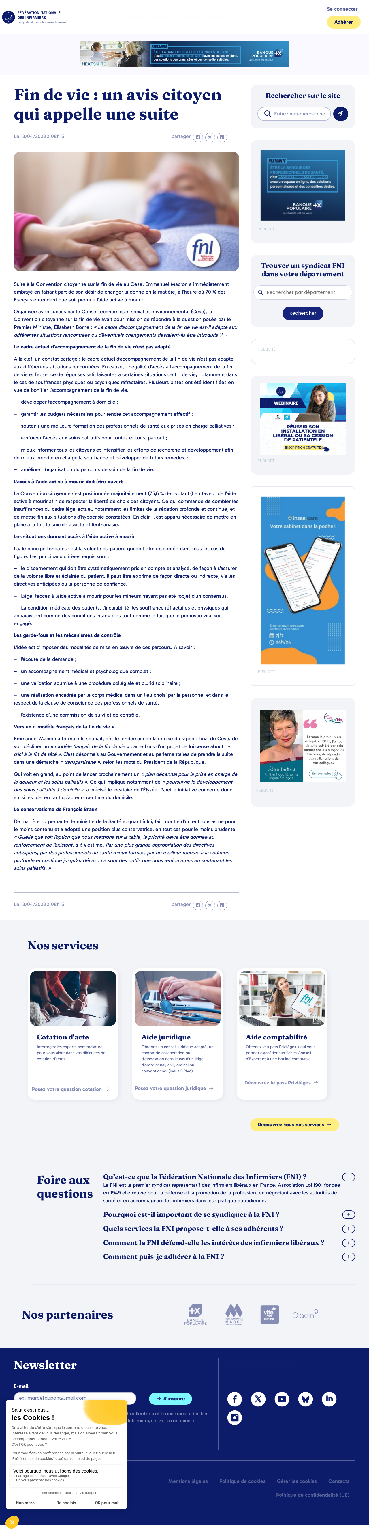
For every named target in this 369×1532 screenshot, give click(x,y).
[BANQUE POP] (303, 219)
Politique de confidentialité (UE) (312, 1495)
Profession (160, 17)
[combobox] (294, 114)
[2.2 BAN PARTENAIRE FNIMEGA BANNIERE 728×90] (184, 65)
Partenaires (241, 17)
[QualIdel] (303, 780)
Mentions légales (188, 1481)
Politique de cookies (242, 1481)
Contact (269, 17)
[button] (198, 137)
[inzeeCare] (303, 663)
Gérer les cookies (297, 1481)
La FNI (109, 17)
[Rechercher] (340, 114)
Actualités (189, 17)
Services (132, 17)
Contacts (338, 1481)
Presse (214, 17)
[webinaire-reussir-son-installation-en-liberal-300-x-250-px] (303, 453)
